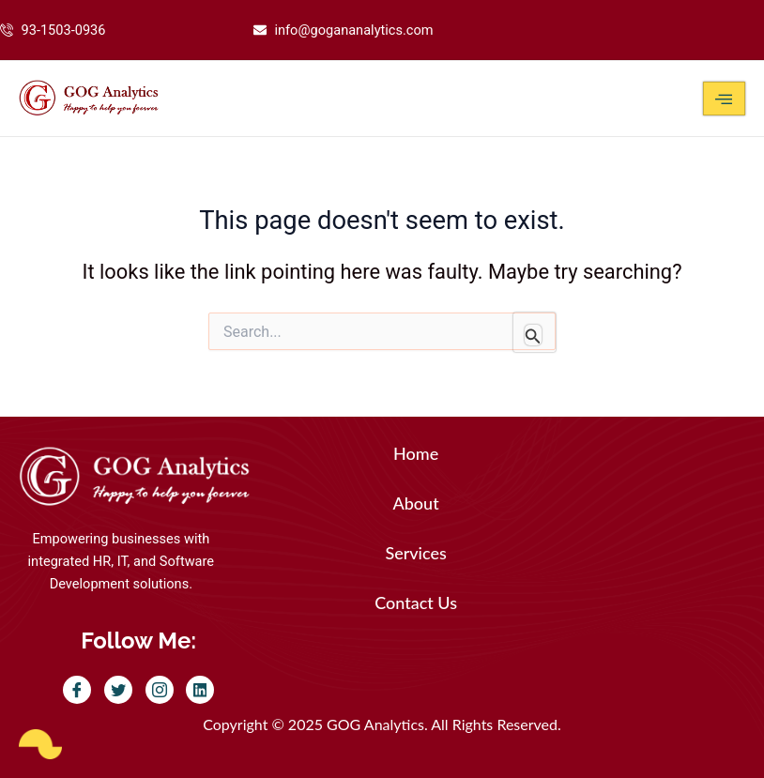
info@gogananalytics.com (353, 30)
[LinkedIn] (200, 690)
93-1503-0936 (64, 30)
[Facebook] (77, 690)
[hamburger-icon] (724, 98)
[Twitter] (118, 690)
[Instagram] (159, 690)
